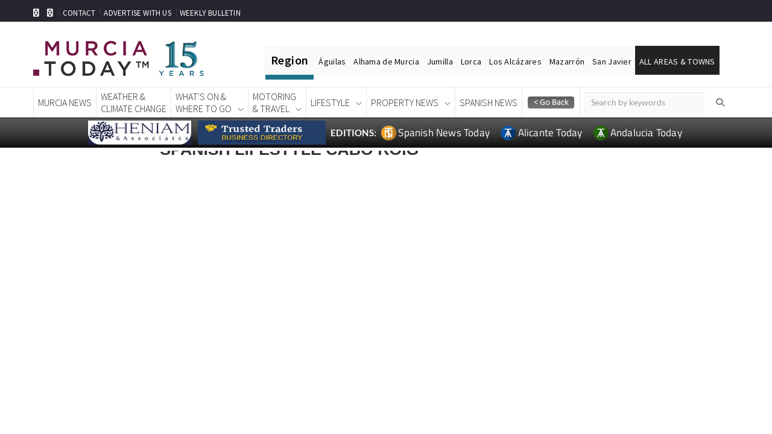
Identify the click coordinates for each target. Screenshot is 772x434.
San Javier (611, 61)
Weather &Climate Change (133, 102)
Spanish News (488, 102)
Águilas (332, 61)
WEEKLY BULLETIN (210, 13)
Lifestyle (330, 102)
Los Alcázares (515, 61)
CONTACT (79, 13)
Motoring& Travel (274, 102)
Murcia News (65, 102)
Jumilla (440, 61)
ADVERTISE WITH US (137, 13)
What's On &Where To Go (204, 102)
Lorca (471, 61)
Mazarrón (566, 61)
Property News (404, 102)
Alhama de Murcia (386, 61)
